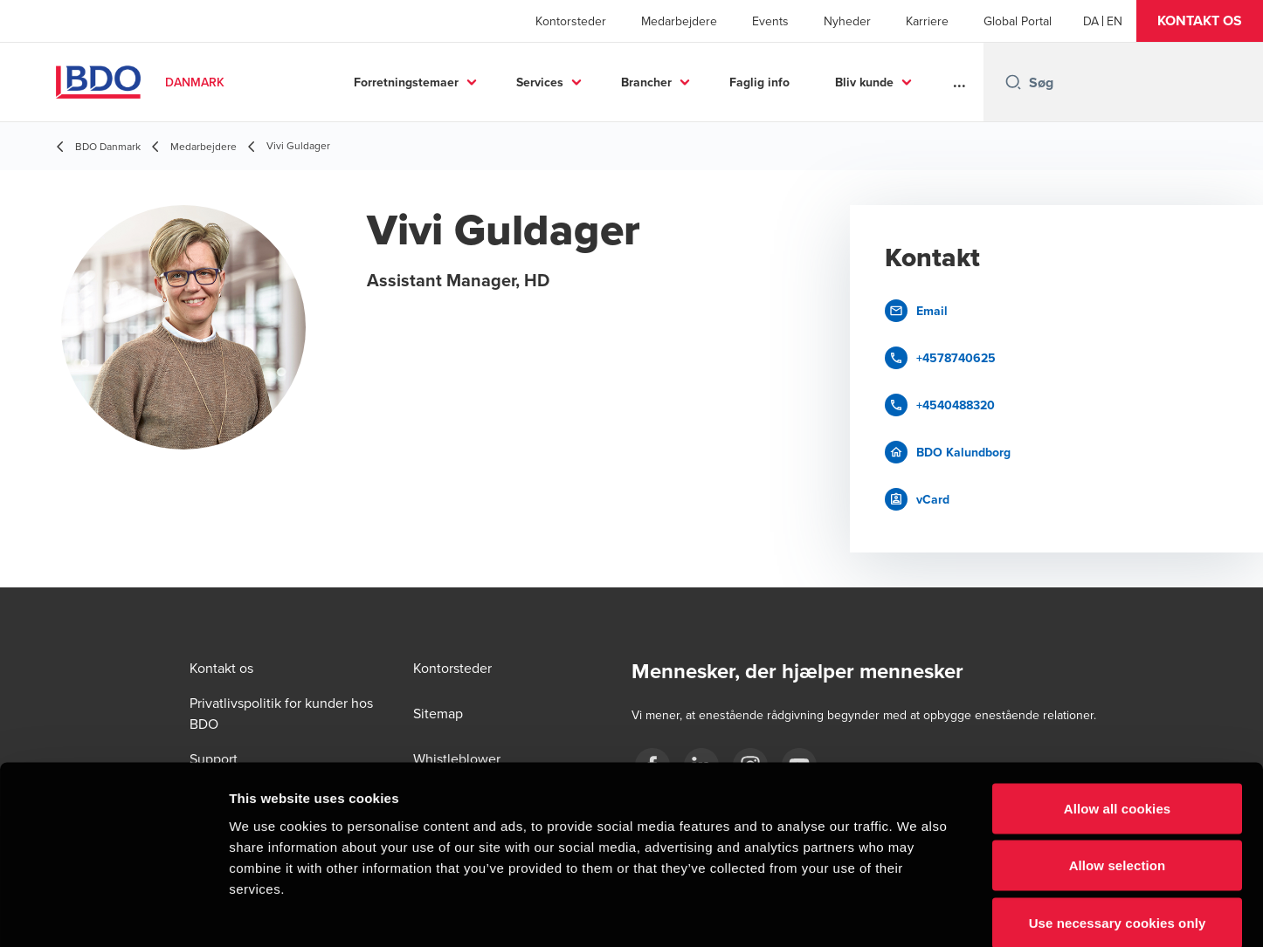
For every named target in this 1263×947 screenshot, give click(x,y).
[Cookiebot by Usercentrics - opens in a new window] (113, 913)
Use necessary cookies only (1117, 832)
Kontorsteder (570, 21)
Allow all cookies (1117, 717)
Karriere (927, 21)
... (959, 82)
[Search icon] (1013, 82)
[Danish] (1091, 21)
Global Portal (1017, 21)
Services (539, 82)
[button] (1199, 21)
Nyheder (847, 21)
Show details (916, 912)
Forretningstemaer (406, 82)
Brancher (646, 82)
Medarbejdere (679, 21)
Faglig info (759, 82)
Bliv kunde (864, 82)
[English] (1114, 21)
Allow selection (1117, 775)
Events (770, 21)
